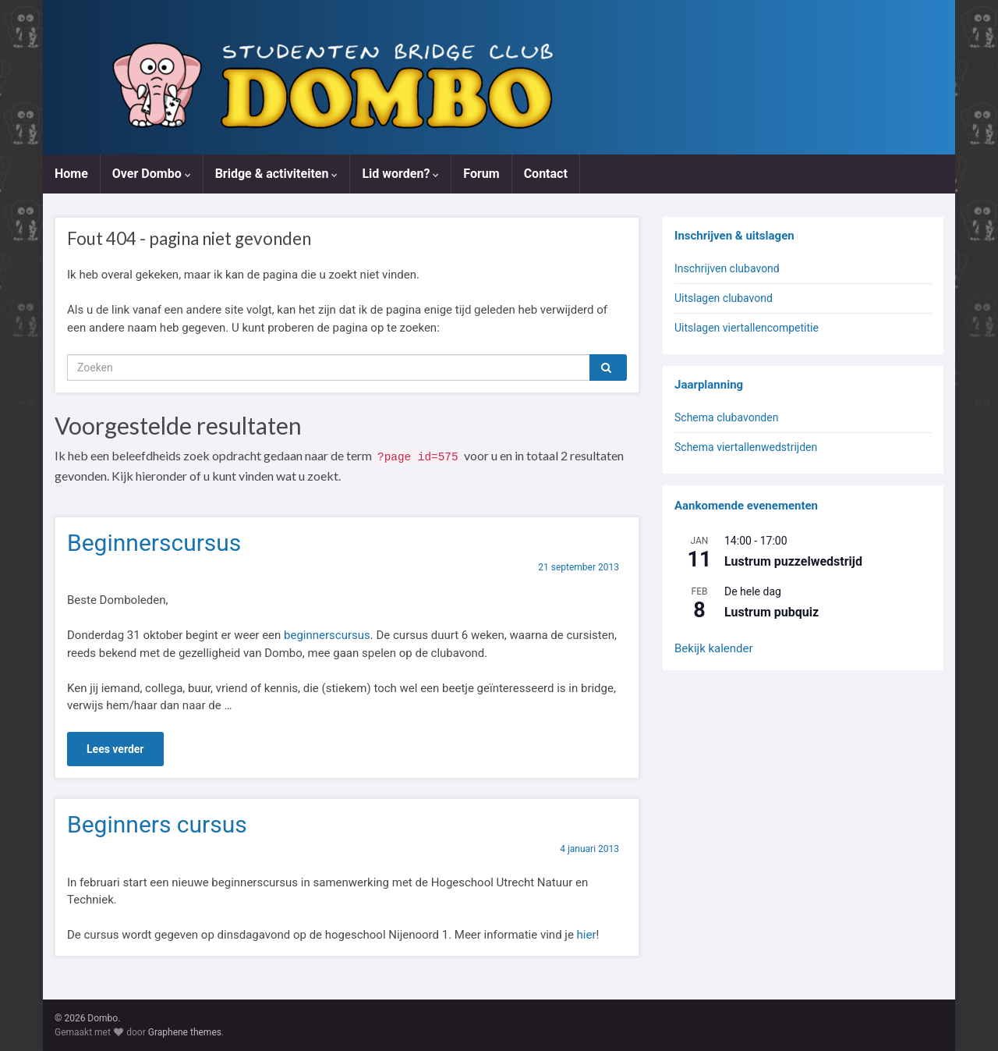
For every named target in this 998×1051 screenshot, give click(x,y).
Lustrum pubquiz (771, 612)
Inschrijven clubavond (727, 268)
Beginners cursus (157, 824)
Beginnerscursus (154, 542)
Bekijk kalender (713, 648)
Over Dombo (151, 173)
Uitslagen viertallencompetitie (746, 327)
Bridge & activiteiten (276, 173)
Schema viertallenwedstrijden (745, 447)
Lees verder (115, 749)
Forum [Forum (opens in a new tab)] (481, 173)
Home (71, 173)
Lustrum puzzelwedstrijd (793, 561)
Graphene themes (184, 1032)
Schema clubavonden (726, 417)
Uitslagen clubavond (723, 298)
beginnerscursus (327, 635)
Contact (546, 173)
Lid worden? (400, 173)
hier (586, 935)
